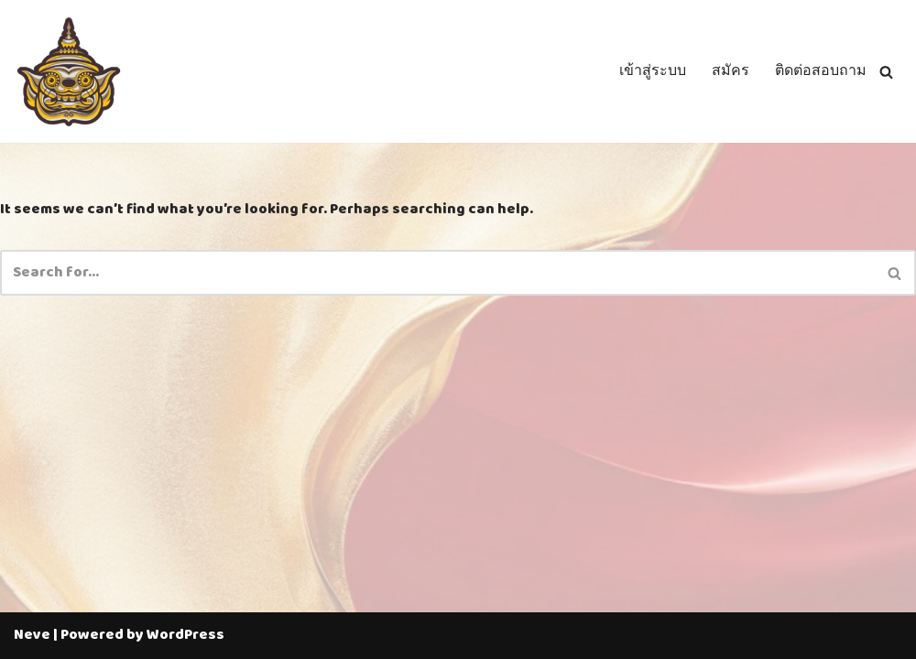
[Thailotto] (69, 71)
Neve (32, 635)
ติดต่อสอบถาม (821, 71)
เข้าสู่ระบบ (652, 71)
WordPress (185, 635)
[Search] (886, 72)
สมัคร (730, 71)
